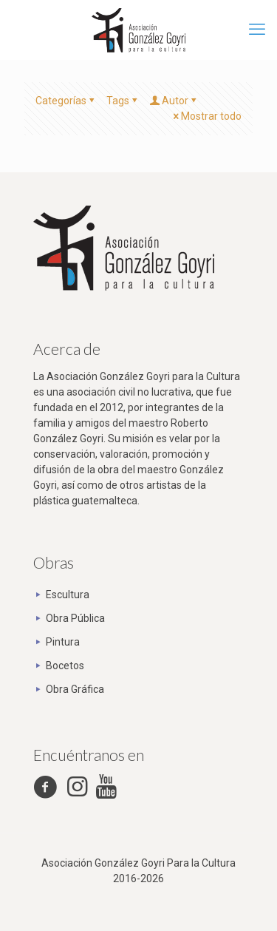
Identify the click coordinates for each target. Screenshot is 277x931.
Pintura (63, 642)
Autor (174, 100)
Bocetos (65, 665)
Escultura (67, 594)
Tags (123, 100)
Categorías (66, 100)
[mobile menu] (257, 29)
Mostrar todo (206, 116)
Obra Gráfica (75, 689)
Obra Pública (75, 618)
